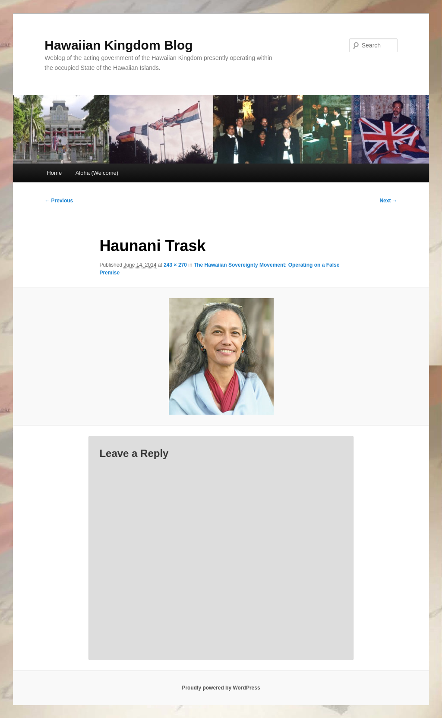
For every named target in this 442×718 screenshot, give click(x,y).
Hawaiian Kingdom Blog (118, 45)
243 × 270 (175, 265)
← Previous (58, 201)
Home (54, 173)
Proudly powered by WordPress (221, 688)
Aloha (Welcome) (97, 173)
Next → (388, 201)
